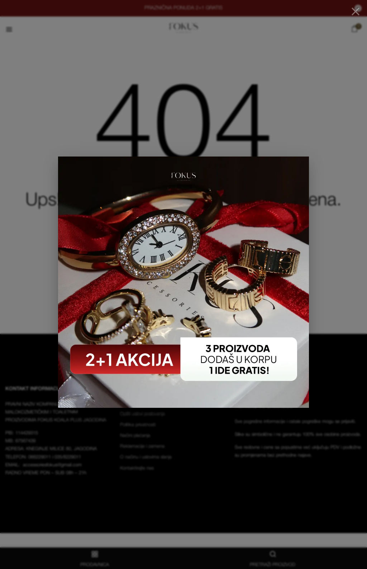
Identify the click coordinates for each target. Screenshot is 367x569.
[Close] (355, 11)
